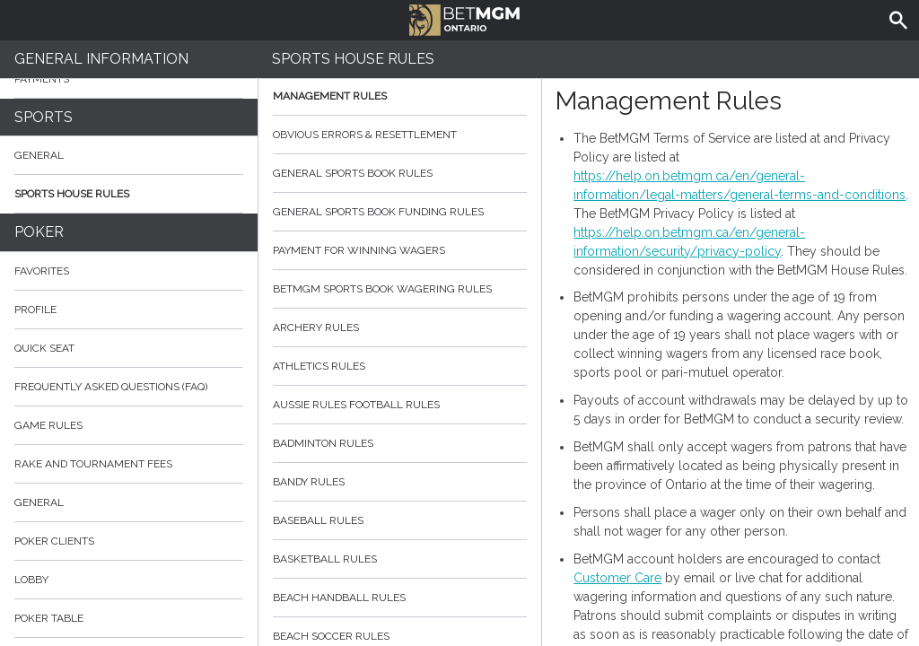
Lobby (128, 579)
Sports (43, 117)
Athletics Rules (400, 366)
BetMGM (464, 18)
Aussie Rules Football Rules (400, 404)
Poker (39, 231)
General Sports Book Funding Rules (400, 211)
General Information (101, 58)
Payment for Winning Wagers (400, 250)
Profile (35, 309)
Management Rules (400, 96)
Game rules (48, 425)
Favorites (41, 271)
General (39, 155)
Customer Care (617, 578)
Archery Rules (400, 327)
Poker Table (128, 618)
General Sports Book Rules (400, 173)
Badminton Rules (400, 443)
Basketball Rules (400, 559)
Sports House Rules (71, 194)
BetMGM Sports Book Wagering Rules (400, 289)
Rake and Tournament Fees (93, 464)
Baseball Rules (400, 520)
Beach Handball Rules (400, 597)
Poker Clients (128, 541)
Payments (128, 79)
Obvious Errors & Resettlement (400, 134)
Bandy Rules (400, 482)
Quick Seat (44, 348)
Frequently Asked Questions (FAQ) (128, 386)
